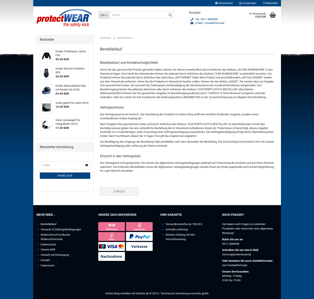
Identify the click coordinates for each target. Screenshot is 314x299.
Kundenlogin (248, 3)
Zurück (119, 191)
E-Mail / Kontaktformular (209, 23)
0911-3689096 (209, 19)
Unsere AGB (48, 249)
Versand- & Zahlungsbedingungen (61, 229)
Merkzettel (270, 3)
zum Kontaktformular (234, 265)
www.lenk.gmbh (199, 293)
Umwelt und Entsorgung (55, 254)
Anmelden (65, 175)
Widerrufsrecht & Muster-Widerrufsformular (56, 237)
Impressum (47, 265)
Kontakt (45, 260)
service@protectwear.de (236, 254)
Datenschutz (48, 244)
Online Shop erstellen (118, 293)
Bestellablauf (49, 224)
